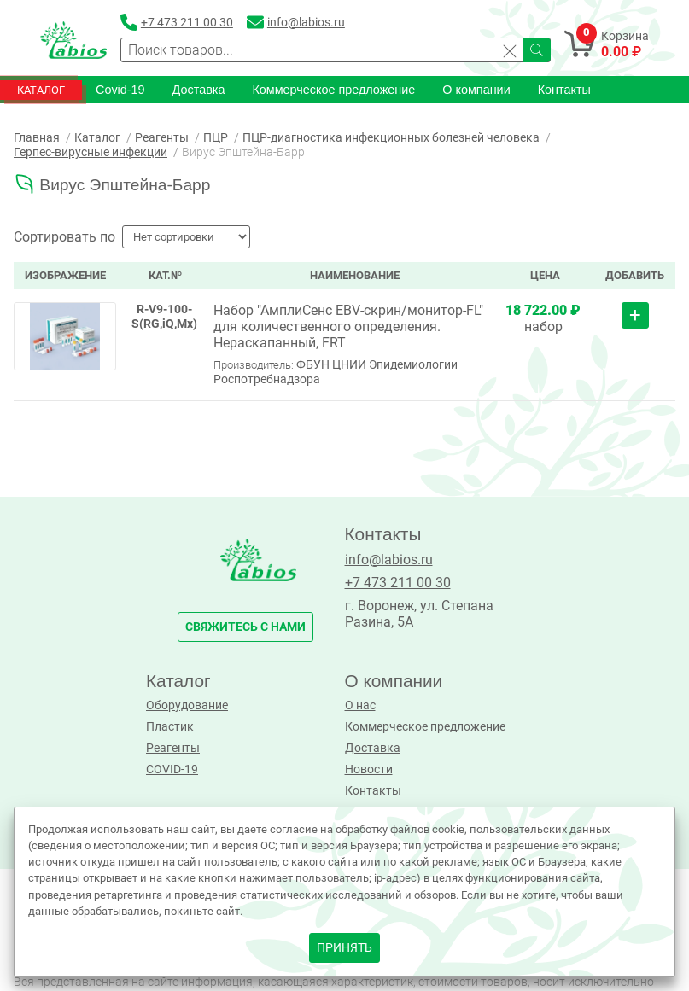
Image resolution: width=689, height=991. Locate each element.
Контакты (564, 89)
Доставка (198, 89)
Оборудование (187, 705)
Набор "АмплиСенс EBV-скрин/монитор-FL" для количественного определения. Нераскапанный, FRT (348, 326)
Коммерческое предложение (333, 89)
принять (344, 948)
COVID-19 (172, 769)
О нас (360, 705)
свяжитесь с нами (245, 627)
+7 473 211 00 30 (398, 582)
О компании (476, 89)
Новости (369, 769)
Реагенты (173, 748)
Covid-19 (120, 89)
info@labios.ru (389, 559)
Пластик (170, 727)
